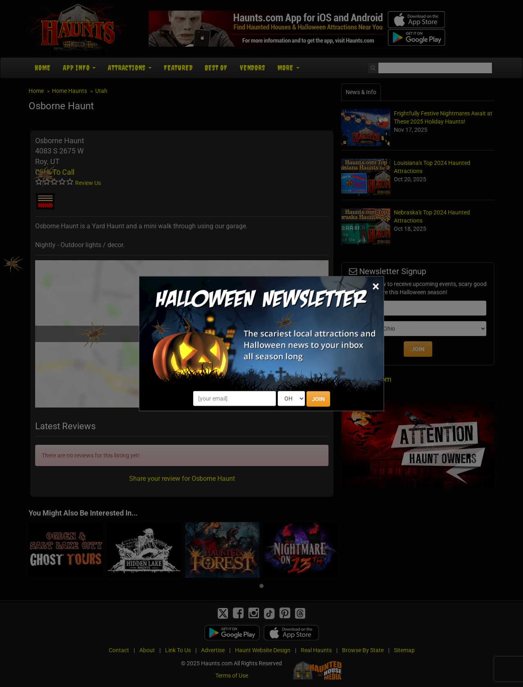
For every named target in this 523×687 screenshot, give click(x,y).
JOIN (318, 399)
